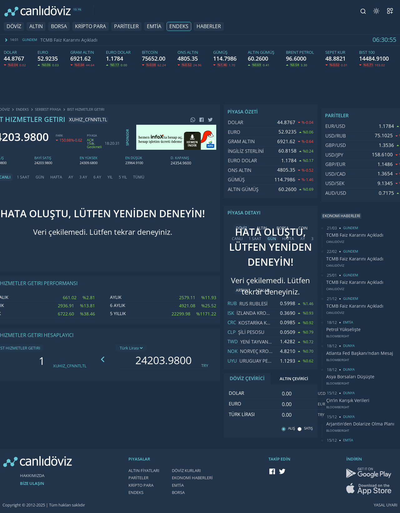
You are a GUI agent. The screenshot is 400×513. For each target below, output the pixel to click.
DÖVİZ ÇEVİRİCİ (247, 378)
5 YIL (123, 177)
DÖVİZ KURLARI (186, 470)
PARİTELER (126, 26)
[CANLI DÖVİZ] (37, 11)
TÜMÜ (138, 177)
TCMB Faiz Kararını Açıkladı (69, 40)
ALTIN (36, 26)
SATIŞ (308, 428)
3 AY (83, 177)
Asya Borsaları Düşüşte (350, 376)
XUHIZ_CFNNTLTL (70, 366)
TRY (204, 365)
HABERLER (209, 26)
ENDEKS (178, 26)
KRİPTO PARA (90, 26)
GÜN (40, 177)
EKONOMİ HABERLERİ (192, 477)
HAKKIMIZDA (32, 475)
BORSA (59, 26)
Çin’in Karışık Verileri (347, 400)
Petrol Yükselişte (343, 329)
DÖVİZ (14, 26)
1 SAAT (23, 177)
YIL (110, 177)
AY (70, 177)
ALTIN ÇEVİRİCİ (294, 378)
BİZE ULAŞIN (32, 483)
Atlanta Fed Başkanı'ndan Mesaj (359, 353)
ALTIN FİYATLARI (143, 470)
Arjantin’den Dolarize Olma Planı (360, 423)
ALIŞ (291, 428)
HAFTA (56, 177)
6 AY (97, 177)
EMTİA (154, 26)
